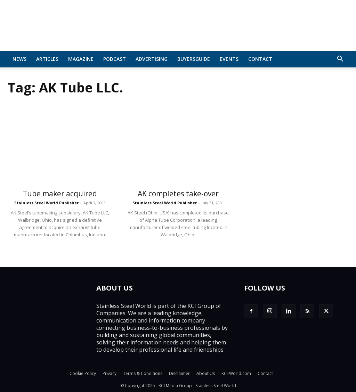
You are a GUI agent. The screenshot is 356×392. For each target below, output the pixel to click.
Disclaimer (179, 373)
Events (229, 59)
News (19, 59)
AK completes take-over (178, 193)
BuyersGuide (193, 59)
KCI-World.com (236, 373)
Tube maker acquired (60, 193)
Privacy (109, 373)
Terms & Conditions (142, 373)
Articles (47, 59)
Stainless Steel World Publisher (46, 202)
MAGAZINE (81, 59)
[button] (340, 59)
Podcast (114, 59)
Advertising (152, 59)
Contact (260, 59)
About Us (205, 373)
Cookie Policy (83, 373)
